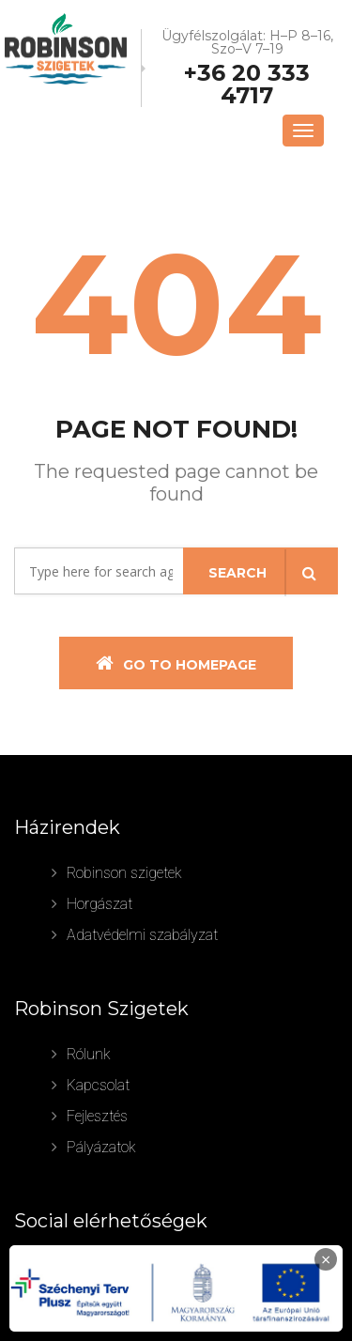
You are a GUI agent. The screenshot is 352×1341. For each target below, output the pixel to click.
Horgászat (99, 904)
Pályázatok (101, 1147)
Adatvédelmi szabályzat (142, 935)
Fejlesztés (97, 1116)
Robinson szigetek (124, 873)
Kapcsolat (98, 1085)
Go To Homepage (176, 663)
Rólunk (89, 1054)
